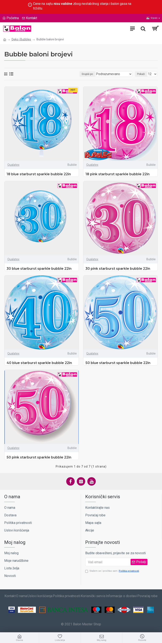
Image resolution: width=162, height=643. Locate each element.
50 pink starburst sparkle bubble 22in (39, 457)
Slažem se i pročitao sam (112, 571)
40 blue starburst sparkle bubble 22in (39, 363)
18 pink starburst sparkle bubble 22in (117, 174)
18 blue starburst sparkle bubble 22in (39, 174)
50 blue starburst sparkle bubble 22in (117, 363)
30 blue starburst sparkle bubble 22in (39, 269)
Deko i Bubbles (21, 39)
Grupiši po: (87, 74)
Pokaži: (141, 74)
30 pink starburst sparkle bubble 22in (117, 269)
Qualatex (13, 164)
